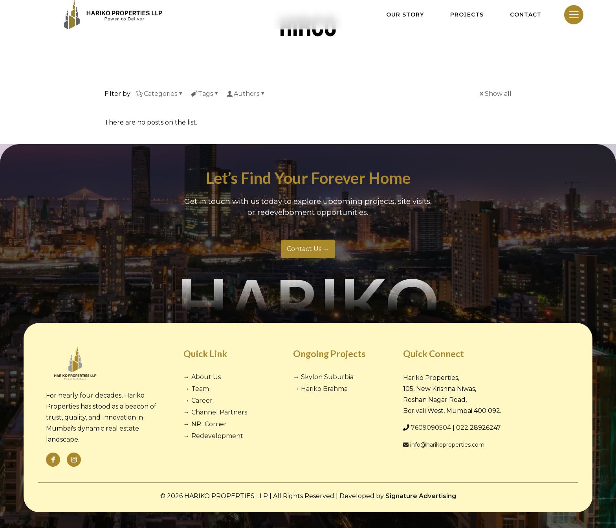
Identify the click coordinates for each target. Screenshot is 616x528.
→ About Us (202, 377)
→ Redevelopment (213, 436)
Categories (159, 93)
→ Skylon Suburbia (323, 377)
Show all (495, 93)
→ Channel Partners (215, 412)
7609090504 (431, 427)
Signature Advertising (420, 496)
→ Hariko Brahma (320, 388)
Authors (246, 93)
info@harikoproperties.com (443, 444)
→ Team (196, 388)
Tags (205, 93)
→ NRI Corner (205, 424)
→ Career (198, 400)
